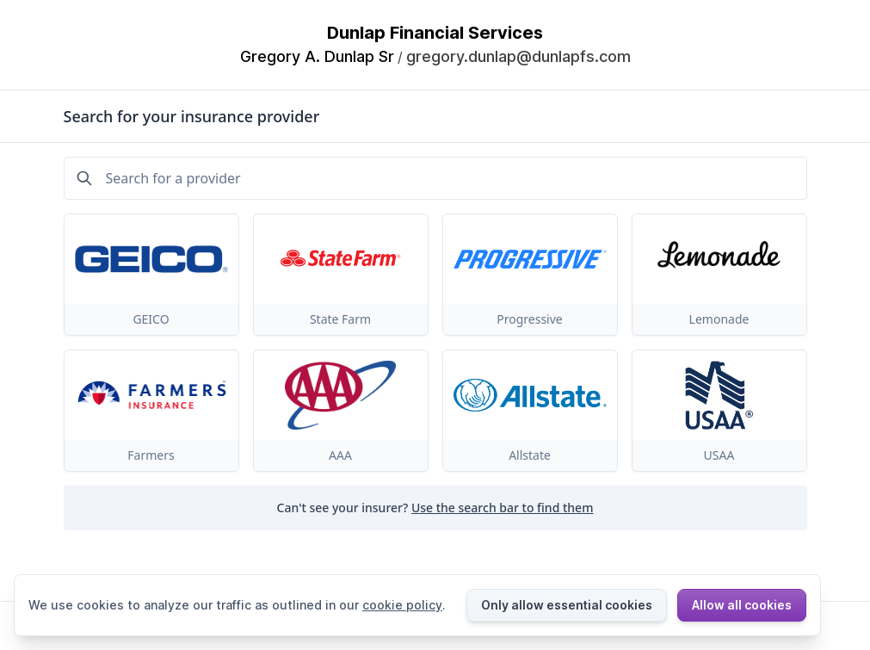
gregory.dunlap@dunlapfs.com (518, 56)
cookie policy (402, 604)
